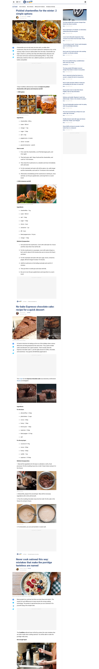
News (64, 26)
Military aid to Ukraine (40, 6)
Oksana (19, 380)
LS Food (28, 16)
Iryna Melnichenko (23, 16)
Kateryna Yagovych (23, 568)
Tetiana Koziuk (22, 312)
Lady (64, 108)
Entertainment (65, 64)
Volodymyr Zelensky (50, 6)
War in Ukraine (22, 6)
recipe (21, 378)
